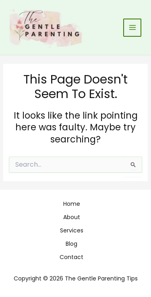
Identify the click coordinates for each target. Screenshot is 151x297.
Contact (71, 257)
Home (71, 204)
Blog (71, 244)
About (71, 217)
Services (71, 230)
